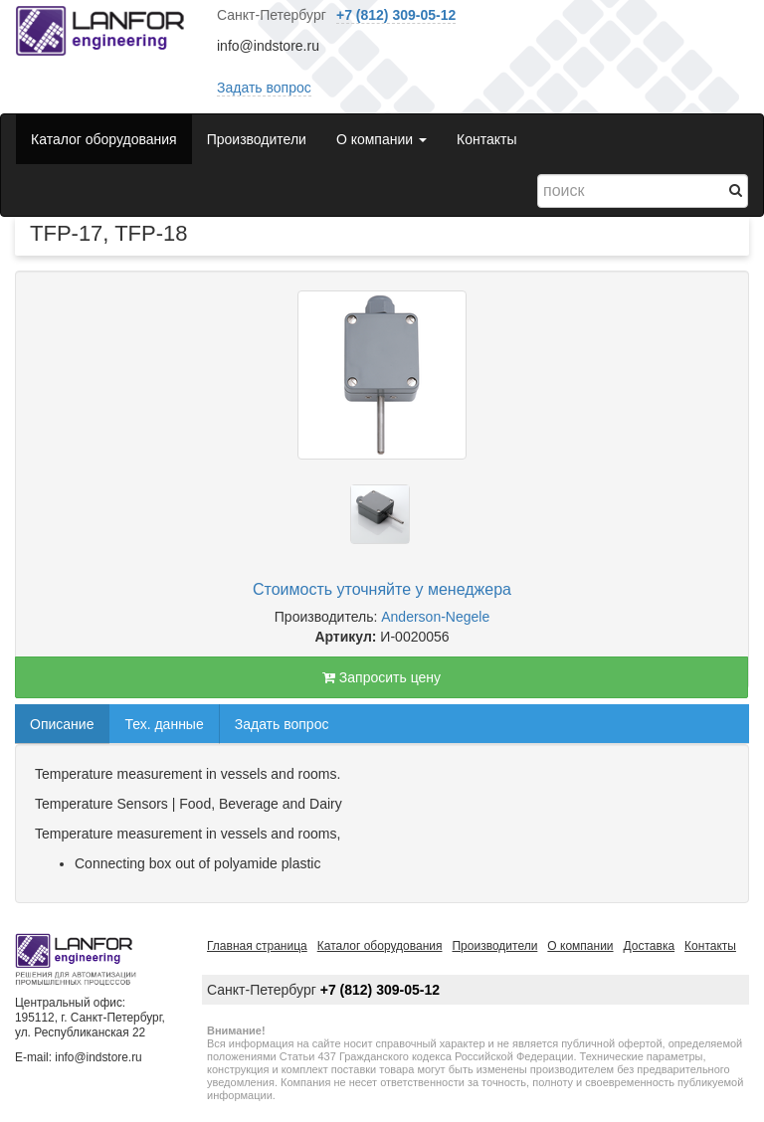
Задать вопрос (264, 87)
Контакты (486, 139)
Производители (256, 139)
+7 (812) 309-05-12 (396, 15)
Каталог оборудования (104, 139)
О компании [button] (381, 139)
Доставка (649, 946)
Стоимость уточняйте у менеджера (382, 589)
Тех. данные (163, 724)
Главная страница (257, 946)
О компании (580, 946)
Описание (62, 724)
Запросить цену (381, 677)
